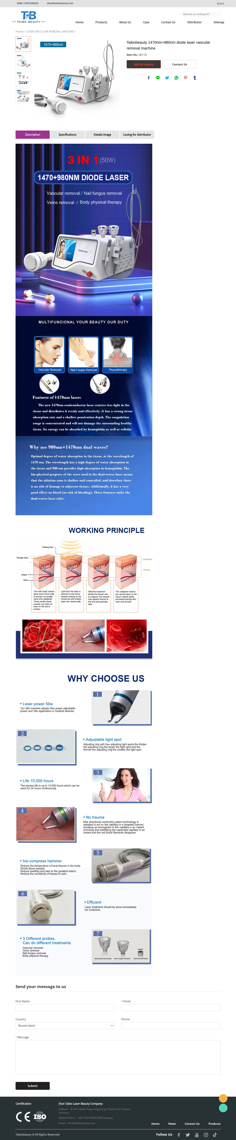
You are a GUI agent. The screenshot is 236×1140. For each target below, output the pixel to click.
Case (146, 22)
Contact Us (168, 22)
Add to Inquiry (143, 64)
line (157, 77)
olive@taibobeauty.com (60, 3)
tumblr (194, 77)
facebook (148, 77)
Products (101, 22)
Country (21, 1019)
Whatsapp (223, 1108)
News (172, 1124)
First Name (23, 1001)
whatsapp (176, 77)
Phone (125, 1019)
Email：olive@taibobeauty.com (77, 1123)
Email (125, 1001)
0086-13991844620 (27, 3)
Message (22, 1037)
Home (79, 22)
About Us (125, 22)
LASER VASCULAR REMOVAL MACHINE (50, 31)
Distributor (194, 22)
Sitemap (219, 22)
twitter (167, 77)
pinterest (185, 77)
